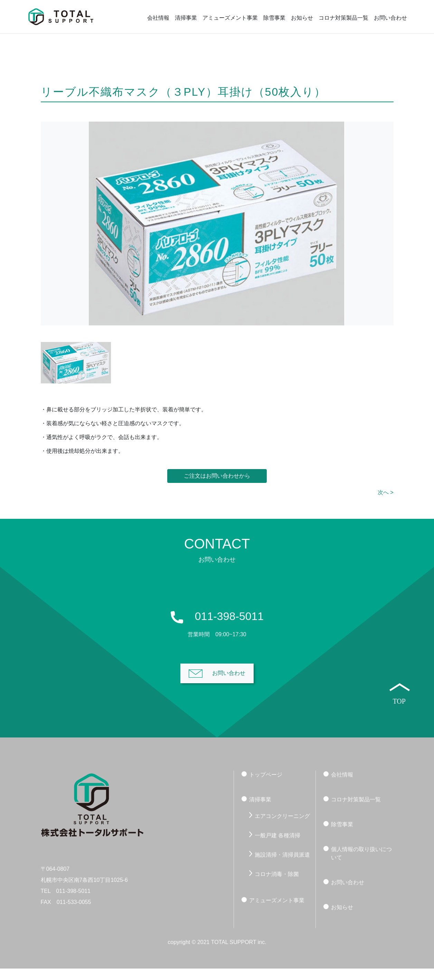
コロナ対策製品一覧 (343, 18)
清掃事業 (186, 18)
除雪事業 (274, 18)
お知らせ (302, 18)
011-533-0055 (74, 905)
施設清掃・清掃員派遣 (282, 858)
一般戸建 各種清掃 (277, 838)
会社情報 (158, 18)
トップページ (265, 778)
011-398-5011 (73, 894)
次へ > (386, 496)
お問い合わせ (390, 18)
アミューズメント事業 (230, 18)
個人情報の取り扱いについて (361, 856)
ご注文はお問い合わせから (217, 479)
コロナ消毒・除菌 (277, 877)
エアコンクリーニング (282, 819)
